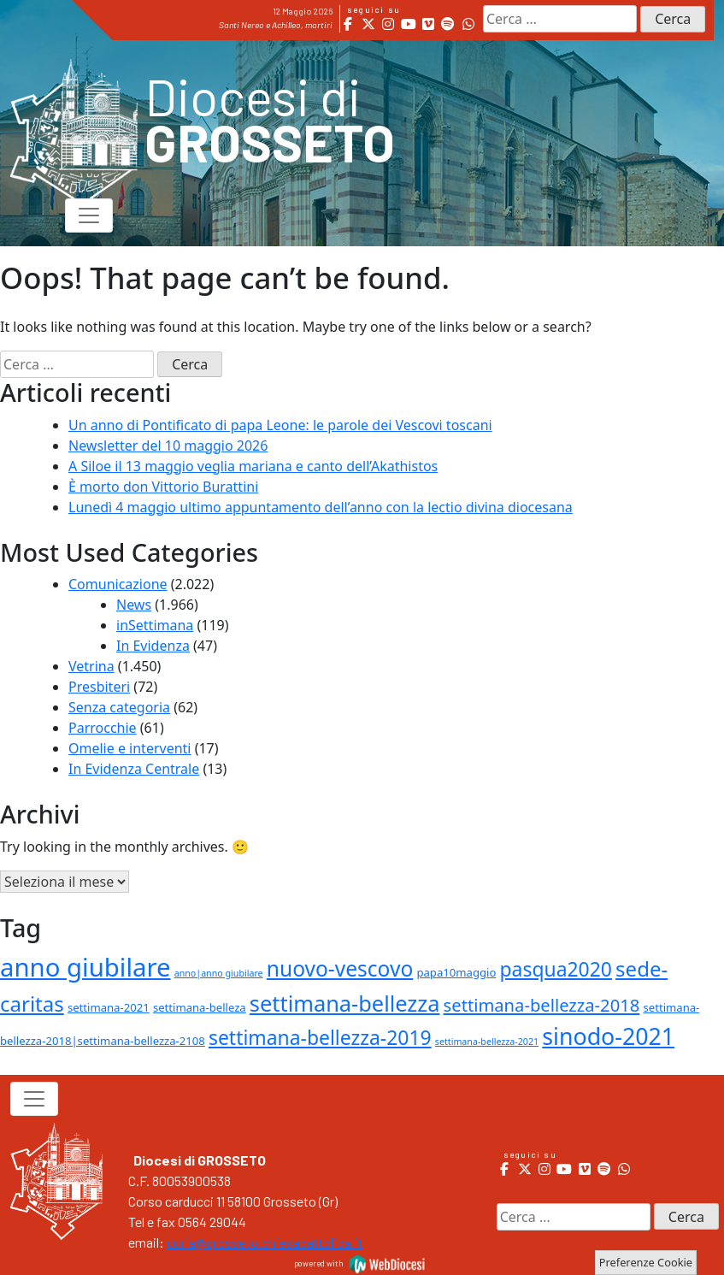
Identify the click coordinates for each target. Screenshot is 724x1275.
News (133, 604)
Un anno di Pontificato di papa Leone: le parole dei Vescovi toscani (280, 425)
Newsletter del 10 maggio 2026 (168, 445)
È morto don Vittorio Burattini (163, 486)
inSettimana (154, 625)
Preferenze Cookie (645, 1262)
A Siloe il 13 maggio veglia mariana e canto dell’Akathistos (253, 466)
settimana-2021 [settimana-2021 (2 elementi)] (109, 1007)
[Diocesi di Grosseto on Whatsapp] (468, 24)
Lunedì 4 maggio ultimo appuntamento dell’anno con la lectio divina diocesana (320, 507)
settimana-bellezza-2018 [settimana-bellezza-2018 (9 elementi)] (542, 1005)
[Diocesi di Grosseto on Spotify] (448, 24)
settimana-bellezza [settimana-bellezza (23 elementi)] (345, 1003)
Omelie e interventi (129, 748)
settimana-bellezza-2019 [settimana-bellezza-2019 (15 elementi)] (320, 1037)
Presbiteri (99, 686)
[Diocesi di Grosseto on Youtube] (408, 24)
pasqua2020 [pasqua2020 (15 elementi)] (556, 969)
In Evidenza (153, 645)
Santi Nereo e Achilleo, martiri (276, 25)
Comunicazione (118, 584)
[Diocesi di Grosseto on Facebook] (348, 24)
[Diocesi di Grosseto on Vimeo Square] (428, 24)
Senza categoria (119, 707)
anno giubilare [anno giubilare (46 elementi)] (85, 967)
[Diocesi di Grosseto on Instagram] (388, 24)
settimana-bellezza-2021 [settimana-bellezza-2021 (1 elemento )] (487, 1042)
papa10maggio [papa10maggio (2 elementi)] (456, 972)
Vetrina (91, 666)
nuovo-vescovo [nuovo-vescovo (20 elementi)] (340, 968)
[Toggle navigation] (89, 215)
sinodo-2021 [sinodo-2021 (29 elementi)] (608, 1036)
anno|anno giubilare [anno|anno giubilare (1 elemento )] (218, 973)
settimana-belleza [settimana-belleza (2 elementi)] (199, 1007)
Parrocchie (102, 727)
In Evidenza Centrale (133, 768)
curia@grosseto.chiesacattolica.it (264, 1242)
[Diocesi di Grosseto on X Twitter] (368, 24)
